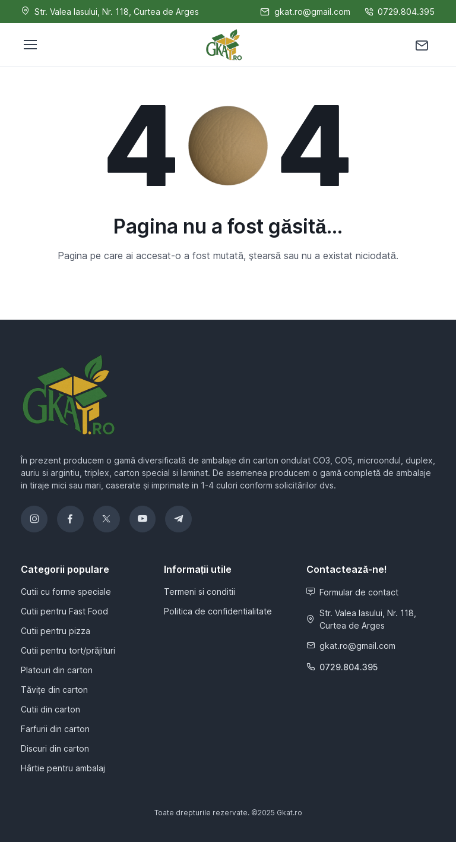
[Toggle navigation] (30, 44)
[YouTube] (142, 519)
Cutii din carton (50, 709)
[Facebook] (70, 519)
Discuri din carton (55, 748)
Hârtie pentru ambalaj (63, 768)
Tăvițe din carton (54, 690)
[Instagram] (34, 519)
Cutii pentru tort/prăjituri (68, 650)
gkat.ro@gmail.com (350, 646)
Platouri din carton (57, 670)
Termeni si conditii (199, 591)
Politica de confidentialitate (218, 611)
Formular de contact (352, 592)
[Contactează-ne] (421, 44)
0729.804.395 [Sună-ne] (400, 12)
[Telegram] (178, 519)
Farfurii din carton (55, 729)
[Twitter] (106, 519)
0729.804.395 (342, 667)
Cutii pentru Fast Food (64, 611)
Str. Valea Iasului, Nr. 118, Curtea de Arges (361, 619)
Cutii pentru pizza (55, 631)
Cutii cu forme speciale (66, 591)
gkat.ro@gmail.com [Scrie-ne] (305, 12)
